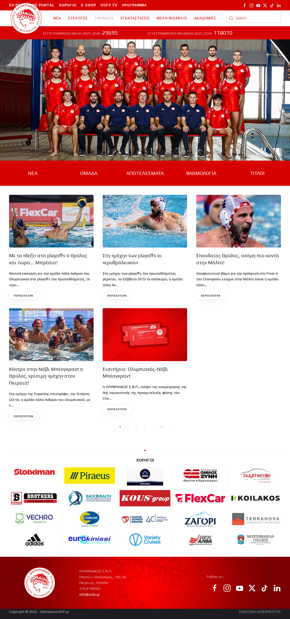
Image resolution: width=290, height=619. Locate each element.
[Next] (170, 427)
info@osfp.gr (89, 594)
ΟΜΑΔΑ (88, 173)
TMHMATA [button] (104, 18)
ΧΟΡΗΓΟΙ (68, 5)
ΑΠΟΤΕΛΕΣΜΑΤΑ (145, 173)
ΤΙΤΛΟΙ (257, 173)
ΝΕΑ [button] (57, 18)
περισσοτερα (23, 295)
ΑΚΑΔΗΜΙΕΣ (205, 18)
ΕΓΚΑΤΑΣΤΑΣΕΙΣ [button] (135, 18)
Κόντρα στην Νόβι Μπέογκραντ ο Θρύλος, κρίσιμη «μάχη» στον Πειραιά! (46, 376)
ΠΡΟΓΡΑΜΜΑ (134, 5)
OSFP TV (109, 5)
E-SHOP (88, 5)
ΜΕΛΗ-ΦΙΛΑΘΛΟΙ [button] (172, 18)
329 (161, 427)
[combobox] (254, 18)
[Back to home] (26, 18)
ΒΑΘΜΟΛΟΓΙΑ (201, 173)
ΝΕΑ (33, 173)
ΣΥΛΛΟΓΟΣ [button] (78, 18)
